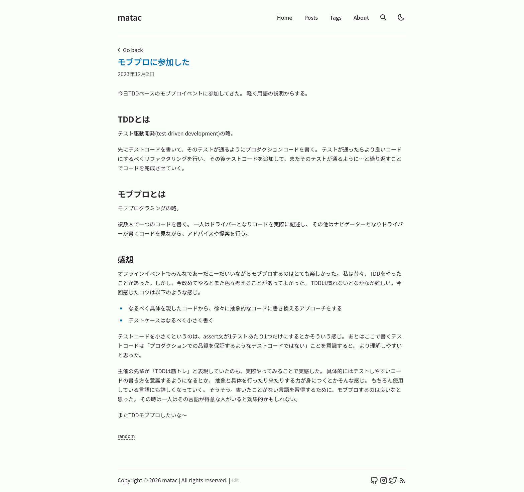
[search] (383, 17)
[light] (401, 17)
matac (130, 17)
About (361, 17)
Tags (336, 17)
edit (235, 480)
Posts (311, 17)
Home (284, 17)
